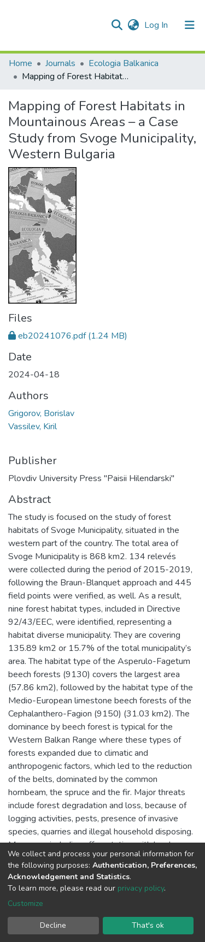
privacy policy (141, 888)
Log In (157, 25)
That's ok (148, 925)
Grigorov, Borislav (41, 413)
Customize (25, 903)
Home (20, 63)
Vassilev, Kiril (32, 426)
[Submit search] (116, 25)
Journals (60, 63)
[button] (133, 25)
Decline (53, 925)
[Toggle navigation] (189, 25)
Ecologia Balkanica (124, 63)
